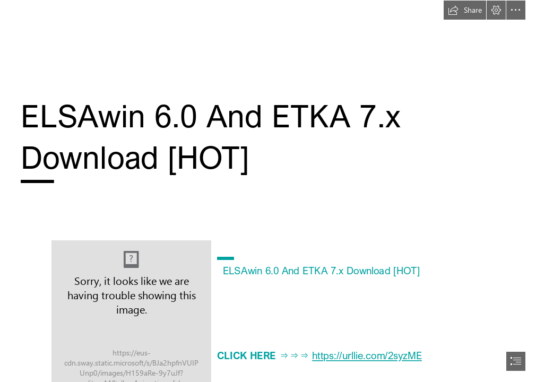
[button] (465, 10)
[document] (268, 191)
